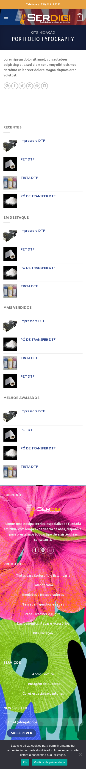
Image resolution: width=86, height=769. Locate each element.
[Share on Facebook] (14, 85)
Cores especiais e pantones (43, 693)
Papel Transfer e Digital (43, 614)
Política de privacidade (49, 762)
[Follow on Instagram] (43, 550)
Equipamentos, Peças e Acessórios (43, 623)
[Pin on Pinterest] (36, 85)
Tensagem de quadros (43, 684)
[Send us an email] (50, 550)
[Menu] (5, 17)
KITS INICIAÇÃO (43, 32)
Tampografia (43, 585)
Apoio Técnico (43, 674)
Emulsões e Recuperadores (43, 595)
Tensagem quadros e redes (43, 604)
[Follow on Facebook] (35, 550)
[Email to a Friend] (29, 85)
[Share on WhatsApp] (7, 85)
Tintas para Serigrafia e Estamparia (43, 575)
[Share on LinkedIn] (44, 85)
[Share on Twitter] (22, 85)
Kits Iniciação (43, 633)
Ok (25, 762)
